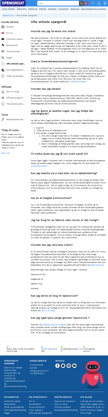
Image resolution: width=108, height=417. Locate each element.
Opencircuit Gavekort (64, 401)
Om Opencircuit (38, 397)
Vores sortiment (36, 407)
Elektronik (21, 9)
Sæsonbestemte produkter (93, 9)
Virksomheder (36, 365)
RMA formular (97, 265)
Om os (32, 401)
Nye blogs (86, 397)
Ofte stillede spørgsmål (40, 413)
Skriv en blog (48, 310)
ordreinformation (78, 81)
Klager (7, 413)
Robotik (42, 9)
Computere (63, 9)
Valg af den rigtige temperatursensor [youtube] (92, 404)
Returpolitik (10, 404)
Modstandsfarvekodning (66, 410)
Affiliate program (62, 407)
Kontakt (33, 368)
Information (11, 397)
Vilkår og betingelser (14, 407)
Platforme (32, 9)
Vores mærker (8, 9)
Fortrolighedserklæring (15, 410)
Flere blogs (85, 413)
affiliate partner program (55, 324)
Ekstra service (63, 397)
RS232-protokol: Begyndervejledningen (92, 410)
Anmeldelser (35, 404)
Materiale (75, 9)
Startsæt (52, 9)
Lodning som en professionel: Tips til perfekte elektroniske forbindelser (92, 401)
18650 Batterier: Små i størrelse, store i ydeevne (92, 407)
